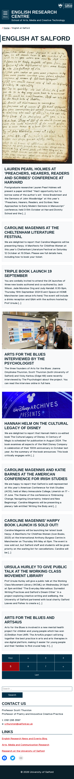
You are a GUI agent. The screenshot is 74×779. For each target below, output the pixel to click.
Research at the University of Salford (23, 751)
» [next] (63, 666)
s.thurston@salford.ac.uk (19, 724)
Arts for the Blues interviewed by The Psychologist (25, 358)
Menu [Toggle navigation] (5, 15)
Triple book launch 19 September (28, 273)
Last (37, 675)
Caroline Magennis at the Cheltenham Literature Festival (32, 232)
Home (6, 28)
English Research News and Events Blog (25, 738)
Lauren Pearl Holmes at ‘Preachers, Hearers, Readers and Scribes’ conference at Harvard (37, 175)
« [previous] (28, 658)
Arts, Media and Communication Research (25, 745)
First (11, 658)
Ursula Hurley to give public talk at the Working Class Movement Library (36, 571)
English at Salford (21, 28)
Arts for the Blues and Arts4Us (30, 620)
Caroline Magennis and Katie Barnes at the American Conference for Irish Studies (36, 474)
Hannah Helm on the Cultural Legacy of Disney (36, 425)
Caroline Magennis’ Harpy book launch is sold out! (32, 523)
